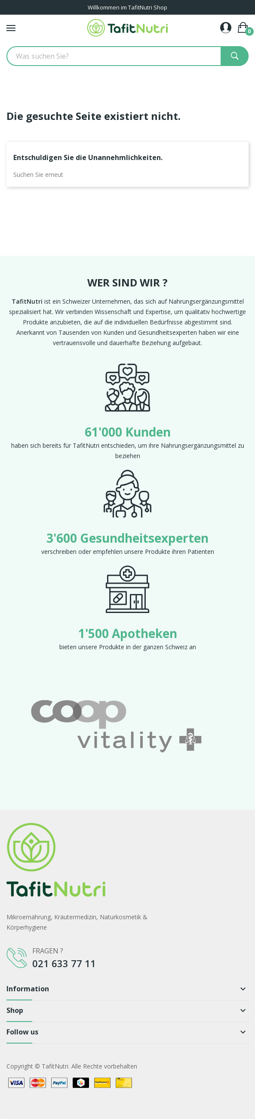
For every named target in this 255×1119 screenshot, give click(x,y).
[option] (127, 725)
